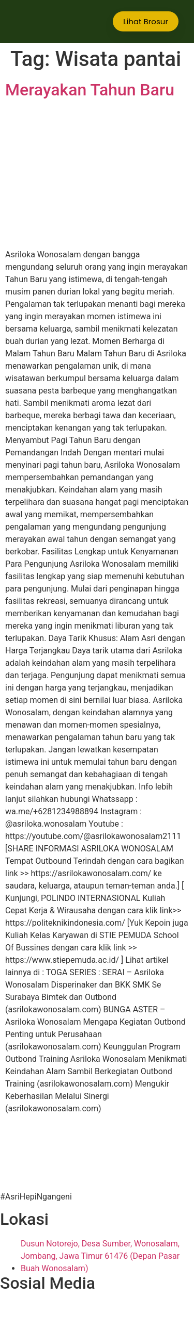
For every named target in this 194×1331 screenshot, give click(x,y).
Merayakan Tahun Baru (89, 90)
